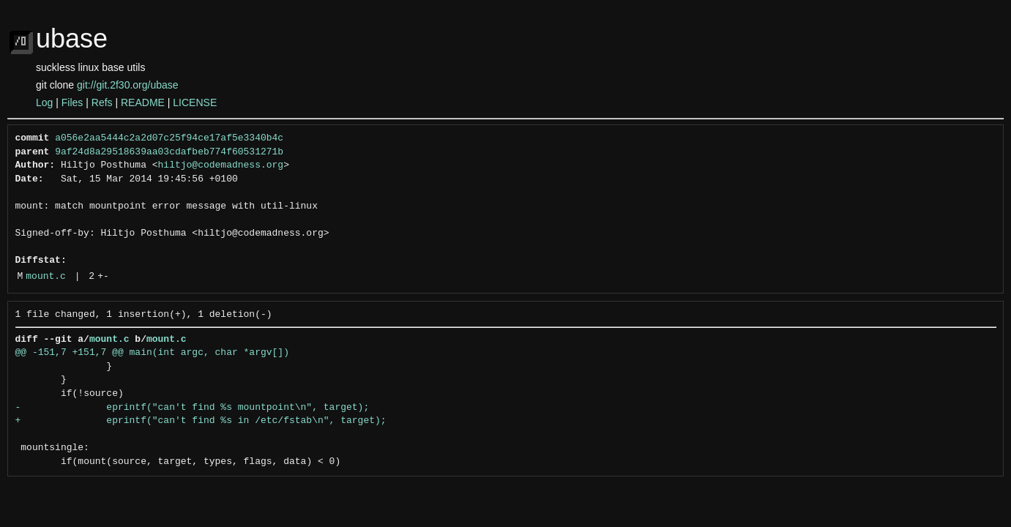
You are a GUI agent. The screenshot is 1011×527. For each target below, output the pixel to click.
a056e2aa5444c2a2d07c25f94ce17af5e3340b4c (169, 138)
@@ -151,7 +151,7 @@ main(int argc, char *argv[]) (152, 352)
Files (72, 102)
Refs (102, 102)
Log (44, 102)
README (143, 102)
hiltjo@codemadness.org (221, 165)
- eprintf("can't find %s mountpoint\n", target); (192, 407)
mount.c (46, 276)
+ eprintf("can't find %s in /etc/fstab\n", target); (201, 420)
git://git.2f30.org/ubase (128, 85)
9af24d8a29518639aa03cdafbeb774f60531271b (169, 152)
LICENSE (195, 102)
